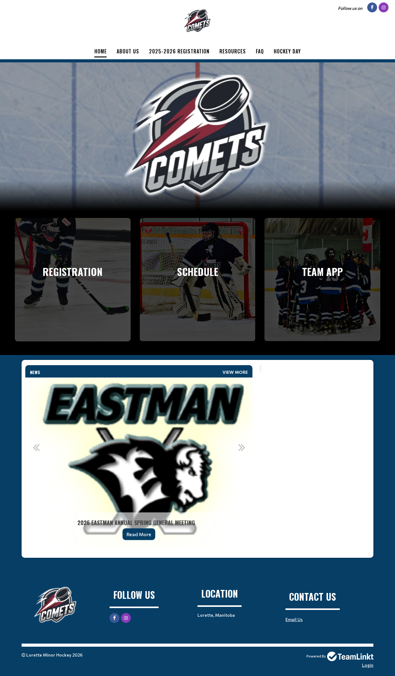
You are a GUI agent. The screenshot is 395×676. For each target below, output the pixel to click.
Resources (232, 51)
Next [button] (241, 447)
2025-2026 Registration (179, 51)
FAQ (260, 51)
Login (367, 665)
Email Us (294, 619)
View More (235, 372)
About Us (128, 51)
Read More (139, 534)
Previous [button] (36, 447)
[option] (138, 463)
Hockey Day (287, 51)
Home (100, 51)
